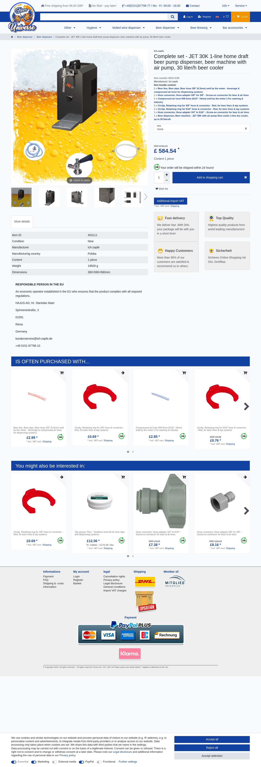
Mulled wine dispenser (126, 27)
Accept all (212, 739)
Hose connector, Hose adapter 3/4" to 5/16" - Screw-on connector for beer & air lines (203, 112)
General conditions (114, 586)
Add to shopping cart (222, 177)
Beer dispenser (166, 27)
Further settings (128, 761)
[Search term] (103, 16)
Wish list (162, 188)
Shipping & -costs (53, 583)
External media (67, 761)
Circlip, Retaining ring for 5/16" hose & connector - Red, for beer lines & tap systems (203, 109)
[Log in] (188, 17)
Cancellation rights (114, 576)
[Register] (204, 17)
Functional (109, 761)
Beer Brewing (199, 27)
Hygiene (92, 27)
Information (49, 586)
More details (22, 221)
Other (68, 27)
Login (76, 576)
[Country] (217, 17)
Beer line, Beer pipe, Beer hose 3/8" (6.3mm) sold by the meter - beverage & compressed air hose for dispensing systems (38, 430)
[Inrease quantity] (166, 175)
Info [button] (224, 5)
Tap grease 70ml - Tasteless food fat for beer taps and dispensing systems (100, 533)
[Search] (172, 16)
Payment (48, 576)
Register (78, 579)
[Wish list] (226, 17)
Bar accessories (233, 27)
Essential (23, 761)
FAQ (46, 579)
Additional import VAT (170, 200)
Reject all (212, 747)
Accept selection (212, 755)
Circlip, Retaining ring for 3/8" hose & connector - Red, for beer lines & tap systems (203, 105)
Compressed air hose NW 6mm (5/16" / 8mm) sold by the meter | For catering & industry (159, 428)
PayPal (89, 761)
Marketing (43, 761)
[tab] (22, 222)
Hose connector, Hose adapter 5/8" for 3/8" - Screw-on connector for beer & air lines (203, 95)
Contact (192, 5)
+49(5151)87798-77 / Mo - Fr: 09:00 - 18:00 (151, 5)
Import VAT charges (114, 590)
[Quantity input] (159, 177)
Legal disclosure (113, 583)
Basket (77, 583)
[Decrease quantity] (166, 180)
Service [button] (240, 5)
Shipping (174, 206)
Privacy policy (111, 579)
